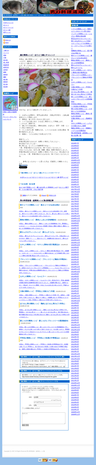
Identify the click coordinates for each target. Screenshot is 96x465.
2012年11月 (75, 327)
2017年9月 (75, 194)
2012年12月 (75, 325)
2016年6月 (75, 230)
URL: (30, 406)
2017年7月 (75, 199)
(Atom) (43, 195)
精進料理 (6, 65)
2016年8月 (75, 225)
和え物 (5, 84)
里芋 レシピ (64, 177)
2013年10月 (75, 301)
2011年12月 (75, 354)
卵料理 (5, 82)
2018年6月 (75, 172)
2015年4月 (75, 257)
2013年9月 (75, 303)
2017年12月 (75, 187)
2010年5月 (75, 400)
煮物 (4, 55)
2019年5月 (75, 148)
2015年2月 (75, 262)
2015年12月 (75, 240)
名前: (30, 398)
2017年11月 (75, 189)
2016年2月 (75, 238)
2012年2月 (75, 349)
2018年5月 (75, 175)
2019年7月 (75, 143)
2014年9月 (75, 274)
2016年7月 (75, 228)
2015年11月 (75, 242)
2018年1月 (75, 184)
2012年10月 (75, 330)
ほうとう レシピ (45, 177)
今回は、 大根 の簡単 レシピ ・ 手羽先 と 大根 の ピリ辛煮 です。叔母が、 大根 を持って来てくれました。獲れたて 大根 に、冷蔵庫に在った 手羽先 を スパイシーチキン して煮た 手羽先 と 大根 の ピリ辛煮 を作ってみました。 (44, 297)
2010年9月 (75, 390)
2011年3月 (75, 376)
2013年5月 (75, 313)
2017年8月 (75, 196)
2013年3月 (75, 317)
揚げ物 (5, 79)
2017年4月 (75, 206)
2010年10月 (75, 388)
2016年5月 (75, 233)
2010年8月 (75, 393)
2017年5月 (75, 204)
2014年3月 (75, 288)
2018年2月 (75, 182)
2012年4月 (75, 344)
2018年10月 (75, 162)
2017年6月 (75, 201)
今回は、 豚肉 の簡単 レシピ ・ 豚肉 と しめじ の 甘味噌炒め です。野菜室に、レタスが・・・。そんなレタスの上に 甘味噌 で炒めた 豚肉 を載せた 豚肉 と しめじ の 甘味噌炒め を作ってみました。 (44, 226)
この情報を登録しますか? (31, 409)
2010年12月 (75, 383)
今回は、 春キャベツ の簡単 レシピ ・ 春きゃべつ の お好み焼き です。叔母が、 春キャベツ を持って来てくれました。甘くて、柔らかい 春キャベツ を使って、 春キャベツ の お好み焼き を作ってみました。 (44, 213)
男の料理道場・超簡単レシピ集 (13, 15)
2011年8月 (75, 363)
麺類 (4, 77)
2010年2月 (75, 407)
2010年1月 (75, 409)
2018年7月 (75, 170)
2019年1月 (75, 158)
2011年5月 (75, 371)
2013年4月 (75, 315)
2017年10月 (75, 192)
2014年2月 (75, 291)
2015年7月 (75, 250)
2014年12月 (75, 267)
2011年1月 (75, 380)
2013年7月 (75, 308)
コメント (43, 420)
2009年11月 (75, 414)
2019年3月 (75, 153)
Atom (7, 42)
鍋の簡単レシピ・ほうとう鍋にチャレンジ (40, 15)
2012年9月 (75, 332)
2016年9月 (75, 223)
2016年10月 (75, 221)
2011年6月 (75, 368)
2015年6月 (75, 252)
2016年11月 (75, 218)
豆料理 (5, 70)
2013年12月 (75, 296)
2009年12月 (75, 412)
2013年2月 (75, 320)
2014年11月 (75, 269)
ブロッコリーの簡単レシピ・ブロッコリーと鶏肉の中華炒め (81, 77)
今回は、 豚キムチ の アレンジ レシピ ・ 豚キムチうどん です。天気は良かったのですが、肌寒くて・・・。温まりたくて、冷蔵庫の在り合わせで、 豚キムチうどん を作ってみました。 (44, 238)
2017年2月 (75, 211)
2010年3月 (75, 405)
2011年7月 (75, 366)
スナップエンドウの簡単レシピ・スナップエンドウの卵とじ (81, 46)
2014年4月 (75, 286)
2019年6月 (75, 146)
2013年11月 (75, 298)
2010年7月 (75, 395)
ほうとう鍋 (55, 177)
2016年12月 (75, 216)
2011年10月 (75, 359)
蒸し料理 (6, 62)
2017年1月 (75, 213)
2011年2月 (75, 378)
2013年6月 (75, 310)
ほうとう (35, 177)
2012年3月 (75, 346)
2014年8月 (75, 276)
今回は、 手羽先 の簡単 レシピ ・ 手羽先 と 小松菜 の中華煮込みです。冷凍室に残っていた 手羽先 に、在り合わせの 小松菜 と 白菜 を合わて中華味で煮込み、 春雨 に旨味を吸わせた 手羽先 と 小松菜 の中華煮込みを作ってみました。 (44, 346)
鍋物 (25, 15)
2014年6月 (75, 281)
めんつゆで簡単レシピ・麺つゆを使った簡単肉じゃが (38, 187)
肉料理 (5, 74)
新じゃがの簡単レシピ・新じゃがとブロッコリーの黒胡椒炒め (81, 99)
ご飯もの (6, 50)
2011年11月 (75, 356)
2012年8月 (75, 334)
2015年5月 (75, 254)
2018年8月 (75, 167)
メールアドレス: (56, 401)
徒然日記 (6, 67)
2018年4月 (75, 177)
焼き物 (5, 60)
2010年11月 (75, 385)
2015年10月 (75, 245)
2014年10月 (75, 271)
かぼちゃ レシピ (26, 177)
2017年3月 (75, 209)
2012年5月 (75, 342)
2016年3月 (75, 235)
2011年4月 (75, 373)
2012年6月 (75, 339)
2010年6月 (75, 397)
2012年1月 (75, 351)
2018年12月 (75, 160)
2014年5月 (75, 284)
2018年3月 (75, 179)
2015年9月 (75, 247)
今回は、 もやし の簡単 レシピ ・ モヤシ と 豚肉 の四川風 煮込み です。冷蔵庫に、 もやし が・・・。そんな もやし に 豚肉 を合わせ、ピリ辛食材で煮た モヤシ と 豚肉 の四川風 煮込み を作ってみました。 (44, 253)
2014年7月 (75, 279)
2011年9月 (75, 361)
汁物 (4, 57)
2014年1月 (75, 293)
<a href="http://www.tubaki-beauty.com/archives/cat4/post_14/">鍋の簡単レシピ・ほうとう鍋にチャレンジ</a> (43, 366)
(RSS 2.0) (52, 195)
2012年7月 (75, 337)
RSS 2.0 (8, 40)
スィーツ (6, 53)
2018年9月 (75, 165)
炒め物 (5, 86)
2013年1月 (75, 322)
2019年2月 (75, 155)
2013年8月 (75, 305)
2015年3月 (75, 259)
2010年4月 (75, 402)
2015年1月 (75, 264)
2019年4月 (75, 150)
